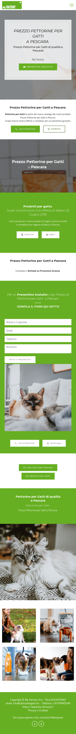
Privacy (32, 710)
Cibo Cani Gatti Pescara (38, 468)
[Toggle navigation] (72, 5)
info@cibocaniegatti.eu (26, 703)
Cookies (43, 710)
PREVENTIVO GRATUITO (38, 67)
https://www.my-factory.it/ (38, 706)
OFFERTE (54, 129)
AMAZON (27, 234)
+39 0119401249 (25, 129)
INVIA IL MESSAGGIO (20, 360)
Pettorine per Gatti (38, 476)
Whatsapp (54, 443)
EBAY (50, 235)
